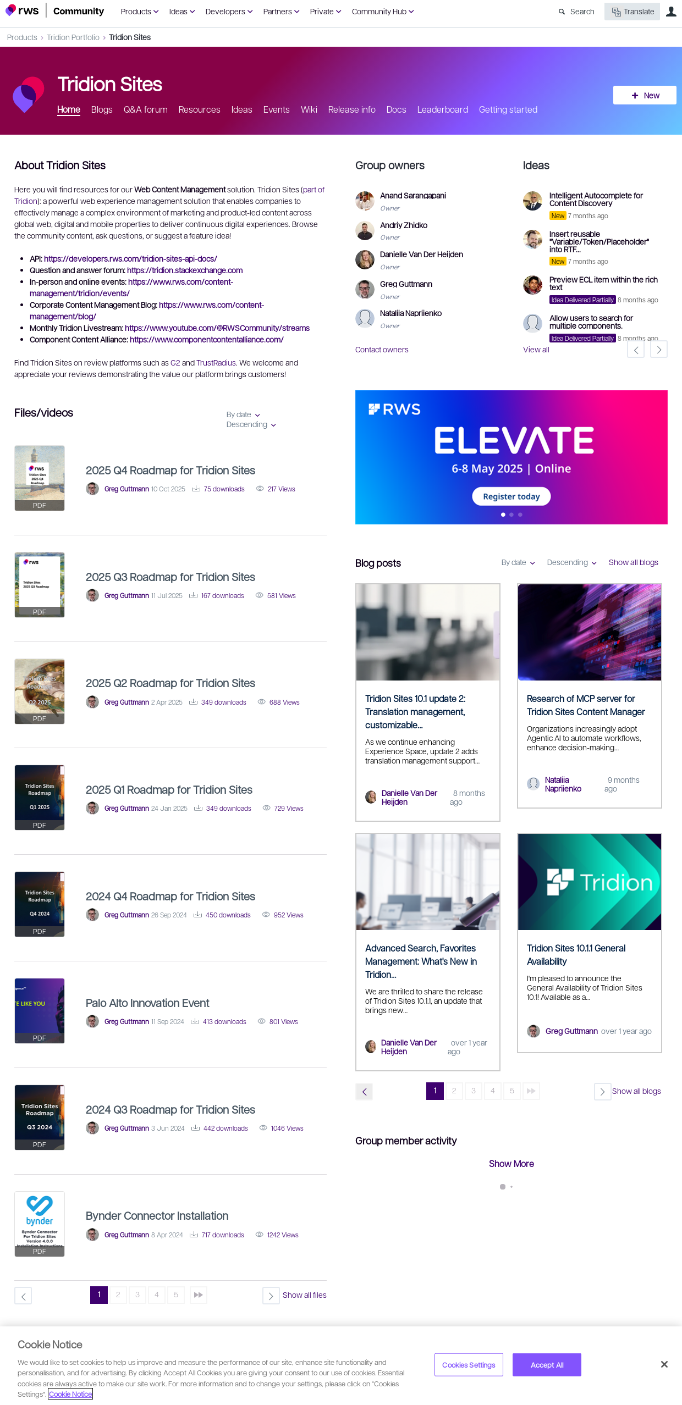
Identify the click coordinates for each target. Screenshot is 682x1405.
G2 (175, 362)
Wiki (309, 109)
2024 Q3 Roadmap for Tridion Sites (170, 1109)
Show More (511, 1163)
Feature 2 (520, 515)
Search (582, 11)
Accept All (547, 1364)
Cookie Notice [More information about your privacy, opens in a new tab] (70, 1393)
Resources (200, 109)
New (651, 95)
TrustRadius (216, 362)
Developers (225, 11)
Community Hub (379, 11)
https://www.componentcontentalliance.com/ (207, 339)
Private (322, 11)
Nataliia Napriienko (563, 784)
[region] (341, 1365)
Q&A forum (146, 109)
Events (276, 109)
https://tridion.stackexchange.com (185, 270)
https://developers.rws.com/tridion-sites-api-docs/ (130, 258)
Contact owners (382, 349)
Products (136, 11)
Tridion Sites (130, 37)
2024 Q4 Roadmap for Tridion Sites (170, 896)
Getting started (508, 109)
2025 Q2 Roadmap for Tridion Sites (170, 683)
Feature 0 (503, 515)
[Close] (664, 1364)
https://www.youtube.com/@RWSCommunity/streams (217, 328)
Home (68, 109)
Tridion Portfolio (73, 37)
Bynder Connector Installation (157, 1215)
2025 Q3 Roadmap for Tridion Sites (170, 576)
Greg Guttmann (572, 1031)
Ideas (178, 11)
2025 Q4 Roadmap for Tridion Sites (170, 470)
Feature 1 (512, 515)
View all (536, 349)
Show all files (305, 1294)
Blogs (102, 109)
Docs (396, 109)
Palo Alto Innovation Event (147, 1002)
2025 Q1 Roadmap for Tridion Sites (169, 789)
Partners (277, 11)
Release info (352, 109)
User (671, 11)
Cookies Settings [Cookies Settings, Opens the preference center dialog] (468, 1364)
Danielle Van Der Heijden (409, 797)
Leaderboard (442, 109)
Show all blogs (633, 562)
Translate (632, 11)
